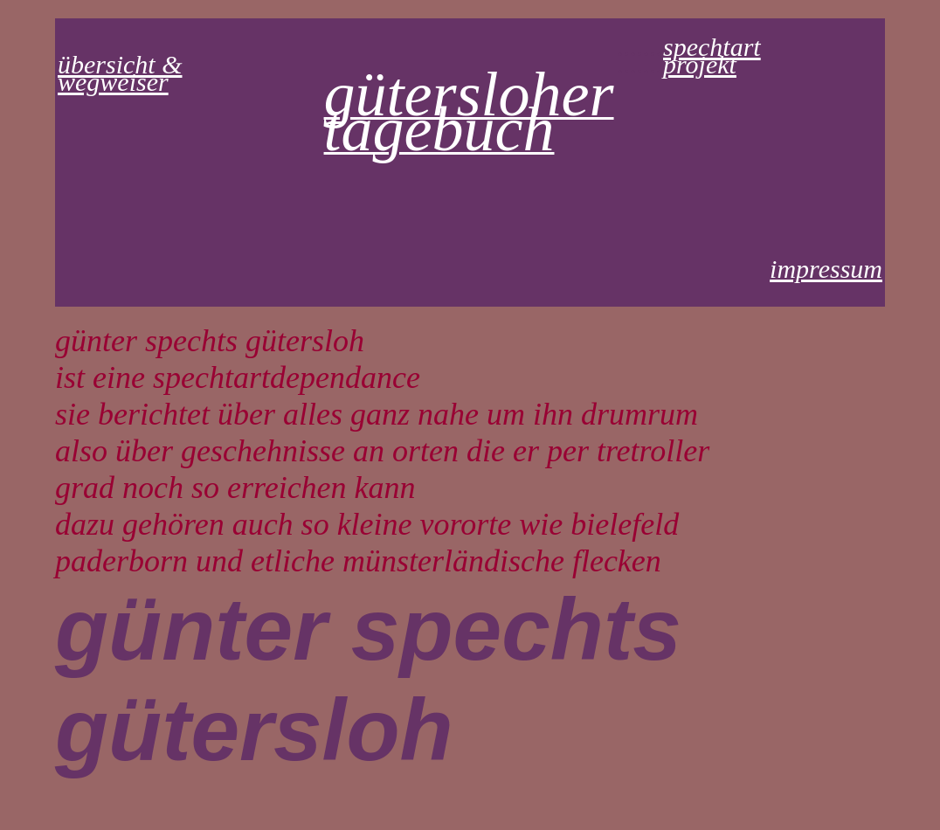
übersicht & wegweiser (120, 73)
